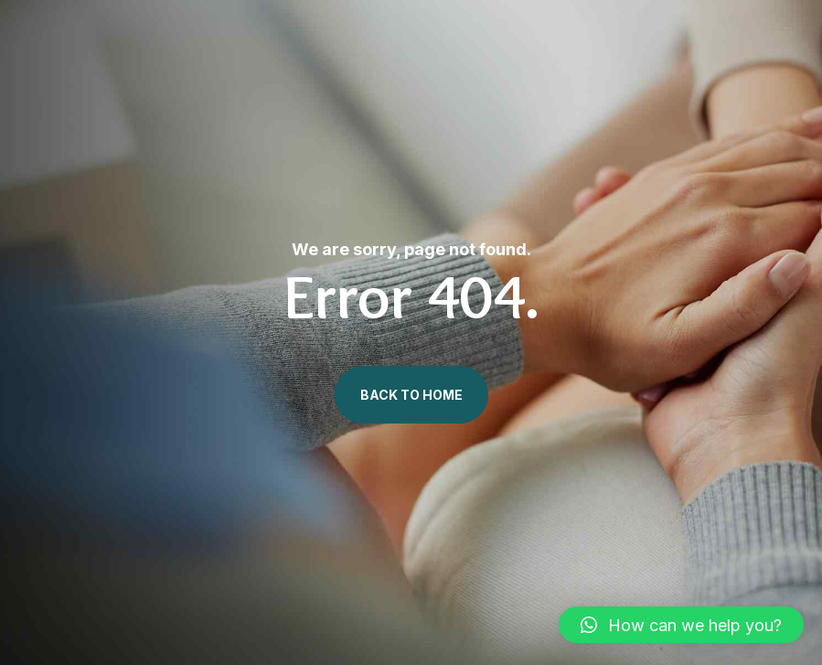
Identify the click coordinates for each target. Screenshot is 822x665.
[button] (681, 624)
